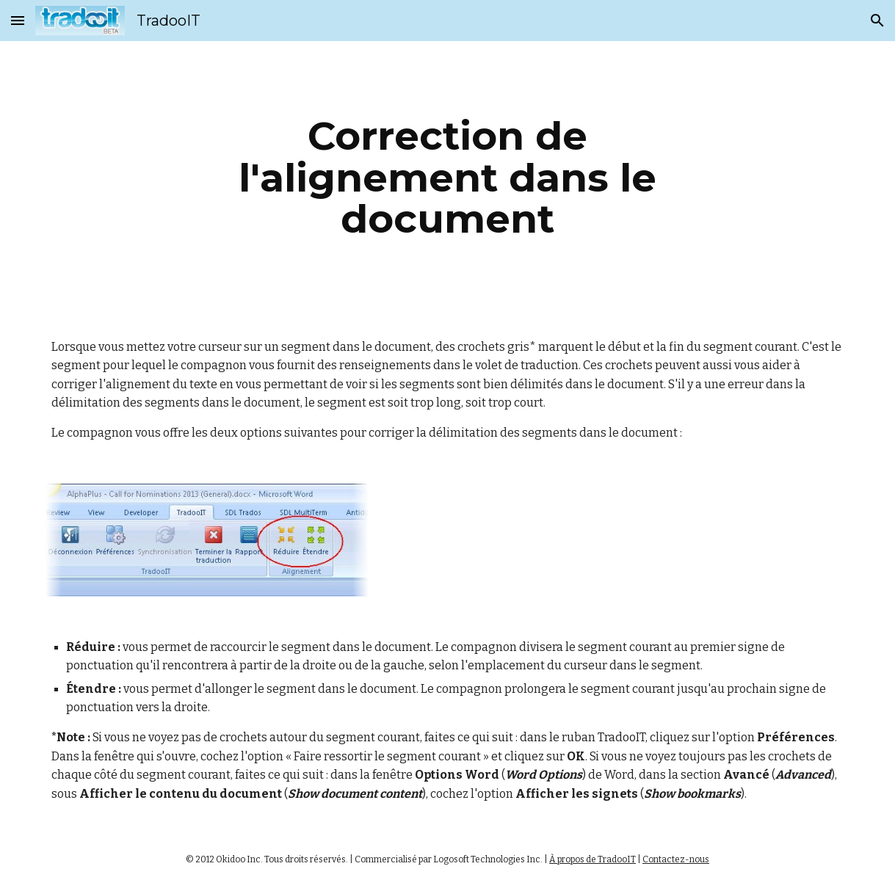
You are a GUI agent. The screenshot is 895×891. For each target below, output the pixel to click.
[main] (447, 177)
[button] (17, 20)
